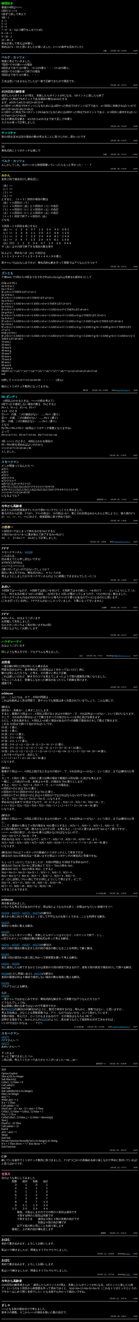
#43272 (26, 913)
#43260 (5, 932)
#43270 (16, 913)
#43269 (16, 963)
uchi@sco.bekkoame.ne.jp (121, 1027)
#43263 (5, 954)
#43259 (5, 922)
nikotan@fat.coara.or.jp (122, 542)
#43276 (36, 913)
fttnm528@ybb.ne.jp (123, 390)
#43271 (5, 1037)
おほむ (127, 1254)
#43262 (16, 944)
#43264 (5, 963)
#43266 (5, 983)
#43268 (29, 552)
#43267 (26, 944)
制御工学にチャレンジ (122, 656)
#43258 (5, 913)
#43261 (5, 944)
